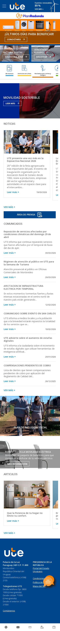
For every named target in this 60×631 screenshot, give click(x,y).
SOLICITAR (43, 56)
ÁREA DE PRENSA (29, 214)
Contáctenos (9, 610)
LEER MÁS (12, 103)
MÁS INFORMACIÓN (17, 463)
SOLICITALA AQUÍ (16, 56)
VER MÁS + (39, 9)
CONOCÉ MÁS (16, 39)
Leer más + (13, 192)
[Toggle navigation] (4, 6)
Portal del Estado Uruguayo (41, 570)
